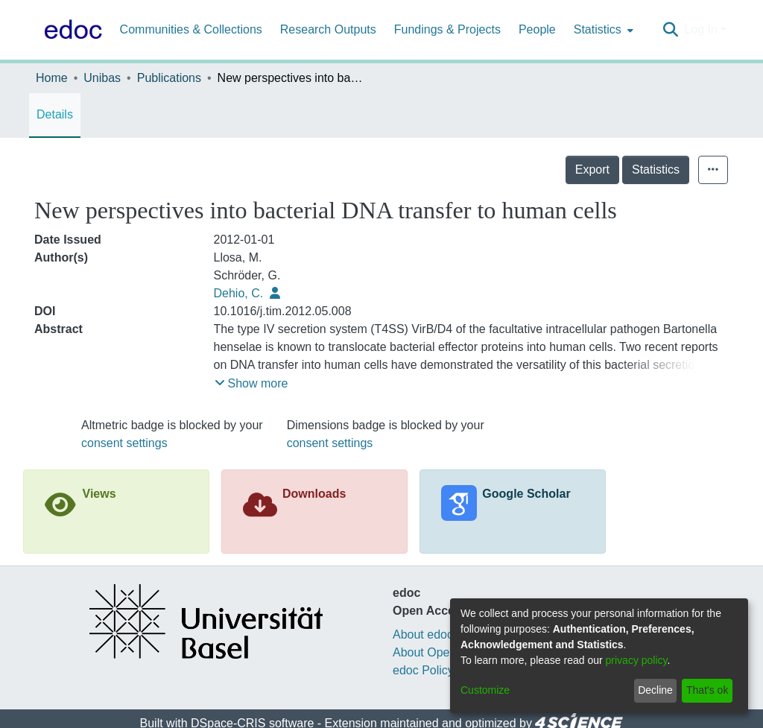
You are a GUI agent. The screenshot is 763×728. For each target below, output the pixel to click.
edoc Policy (423, 670)
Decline (655, 690)
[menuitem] (602, 30)
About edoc (423, 634)
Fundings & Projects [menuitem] (447, 29)
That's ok (707, 690)
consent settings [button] (124, 443)
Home (52, 78)
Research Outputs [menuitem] (328, 29)
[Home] (70, 30)
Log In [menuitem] (700, 29)
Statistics (656, 169)
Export (592, 169)
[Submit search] (670, 30)
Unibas (102, 78)
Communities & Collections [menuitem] (191, 29)
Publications (169, 78)
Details (55, 114)
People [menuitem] (537, 29)
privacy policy (637, 660)
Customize (485, 690)
